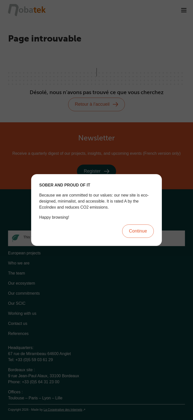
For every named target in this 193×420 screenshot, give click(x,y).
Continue (138, 231)
